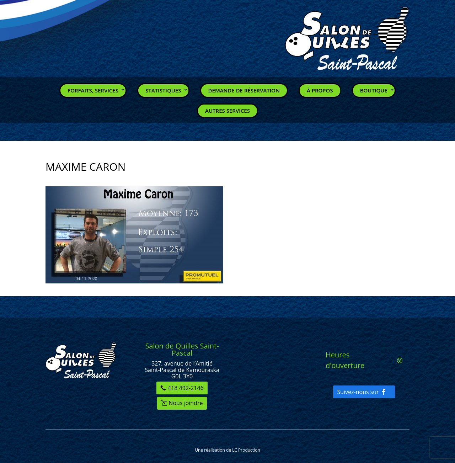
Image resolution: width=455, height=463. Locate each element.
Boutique (373, 90)
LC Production (246, 450)
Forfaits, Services (93, 90)
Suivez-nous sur (358, 392)
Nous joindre (185, 403)
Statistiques (163, 90)
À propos (320, 90)
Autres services (227, 110)
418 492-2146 (186, 388)
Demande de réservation (244, 90)
